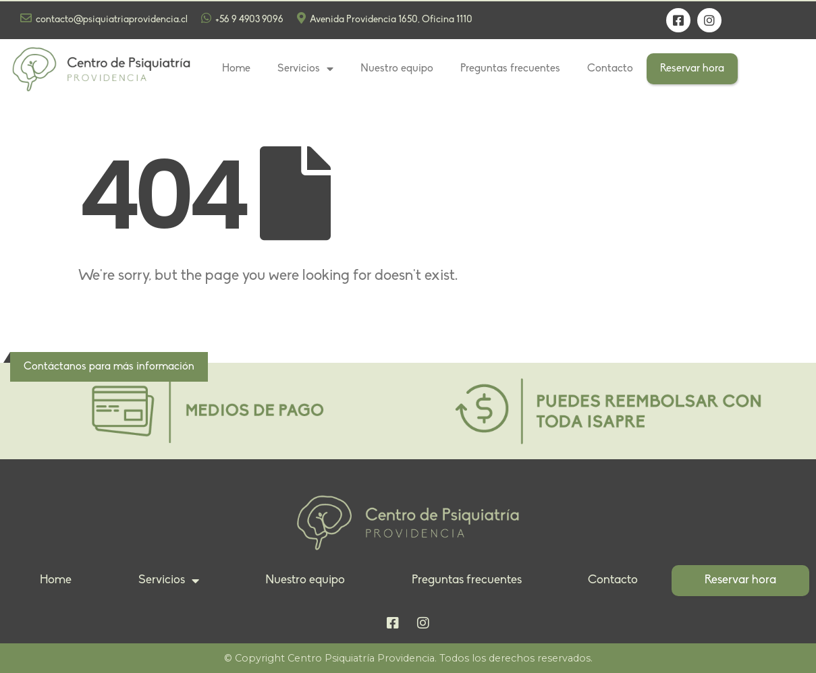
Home (236, 68)
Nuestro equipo (396, 68)
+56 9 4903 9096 (242, 18)
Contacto (610, 68)
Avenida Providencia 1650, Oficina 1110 (384, 18)
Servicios (305, 69)
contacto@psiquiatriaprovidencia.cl (104, 18)
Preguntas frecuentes (510, 68)
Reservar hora (692, 68)
